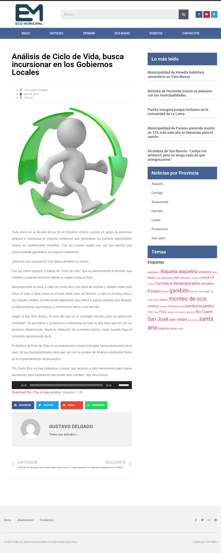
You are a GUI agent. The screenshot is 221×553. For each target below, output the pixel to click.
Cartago (157, 193)
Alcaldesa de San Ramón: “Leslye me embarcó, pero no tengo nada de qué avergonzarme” (177, 155)
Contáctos (47, 520)
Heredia (157, 211)
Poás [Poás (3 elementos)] (155, 312)
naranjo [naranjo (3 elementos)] (163, 306)
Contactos (190, 33)
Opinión (89, 33)
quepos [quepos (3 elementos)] (171, 312)
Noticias (56, 33)
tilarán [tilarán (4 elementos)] (173, 328)
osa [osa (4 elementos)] (182, 306)
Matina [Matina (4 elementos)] (164, 299)
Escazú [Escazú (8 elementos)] (154, 291)
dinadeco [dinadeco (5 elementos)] (207, 283)
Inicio (26, 33)
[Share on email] (72, 405)
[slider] (66, 385)
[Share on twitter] (47, 405)
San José (158, 238)
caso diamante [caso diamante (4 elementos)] (164, 277)
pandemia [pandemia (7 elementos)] (193, 306)
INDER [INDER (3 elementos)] (206, 291)
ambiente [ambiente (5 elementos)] (204, 272)
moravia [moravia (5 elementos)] (153, 306)
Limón (156, 220)
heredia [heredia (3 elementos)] (193, 291)
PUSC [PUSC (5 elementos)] (163, 312)
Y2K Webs (211, 541)
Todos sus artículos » (63, 434)
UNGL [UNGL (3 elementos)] (181, 328)
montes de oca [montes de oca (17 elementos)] (187, 298)
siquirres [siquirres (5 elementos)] (164, 328)
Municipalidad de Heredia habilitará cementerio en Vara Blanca (176, 74)
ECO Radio (122, 33)
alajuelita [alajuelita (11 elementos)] (188, 271)
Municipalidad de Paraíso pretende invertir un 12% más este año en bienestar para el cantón (181, 132)
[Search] (184, 14)
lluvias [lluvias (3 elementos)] (156, 300)
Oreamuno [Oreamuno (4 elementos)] (173, 306)
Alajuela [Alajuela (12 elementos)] (169, 271)
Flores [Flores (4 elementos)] (165, 291)
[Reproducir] (17, 385)
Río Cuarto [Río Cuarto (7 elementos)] (204, 311)
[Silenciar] (116, 385)
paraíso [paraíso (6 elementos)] (208, 306)
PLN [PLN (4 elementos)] (150, 311)
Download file (21, 392)
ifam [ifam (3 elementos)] (200, 291)
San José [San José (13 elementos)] (158, 319)
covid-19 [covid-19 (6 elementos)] (207, 278)
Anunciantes (25, 520)
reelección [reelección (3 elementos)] (190, 312)
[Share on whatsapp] (96, 405)
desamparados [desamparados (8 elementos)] (187, 283)
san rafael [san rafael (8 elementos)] (178, 319)
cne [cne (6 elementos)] (176, 278)
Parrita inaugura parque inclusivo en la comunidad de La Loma (178, 112)
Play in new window (47, 392)
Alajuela (157, 184)
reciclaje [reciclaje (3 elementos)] (179, 312)
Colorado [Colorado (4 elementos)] (185, 277)
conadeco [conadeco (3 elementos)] (195, 278)
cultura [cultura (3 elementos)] (151, 284)
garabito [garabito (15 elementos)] (179, 290)
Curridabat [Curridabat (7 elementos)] (163, 283)
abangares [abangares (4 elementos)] (153, 272)
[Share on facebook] (23, 405)
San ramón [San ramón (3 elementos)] (193, 320)
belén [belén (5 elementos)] (151, 278)
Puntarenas (160, 229)
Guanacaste (160, 202)
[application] (72, 385)
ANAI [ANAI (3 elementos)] (214, 272)
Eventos (156, 33)
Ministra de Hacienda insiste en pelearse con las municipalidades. (180, 93)
